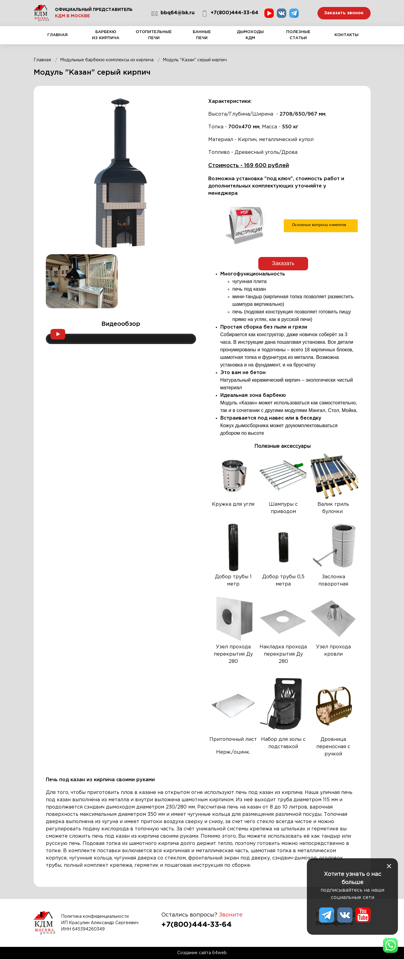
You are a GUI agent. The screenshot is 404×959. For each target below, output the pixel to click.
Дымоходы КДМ (250, 37)
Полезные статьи (298, 37)
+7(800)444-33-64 (230, 14)
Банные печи (202, 37)
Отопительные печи (154, 37)
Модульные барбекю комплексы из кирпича (107, 60)
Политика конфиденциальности (95, 916)
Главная (58, 38)
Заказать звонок (344, 13)
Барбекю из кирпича (106, 37)
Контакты (346, 38)
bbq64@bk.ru (173, 14)
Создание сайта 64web (202, 953)
